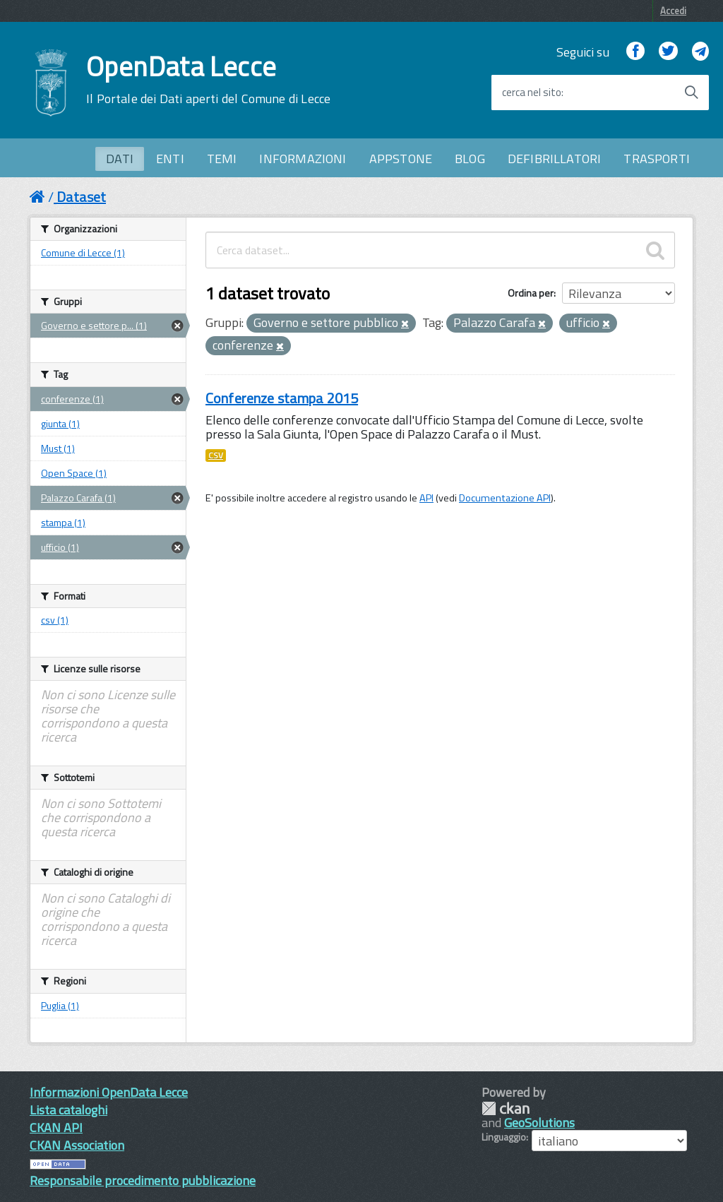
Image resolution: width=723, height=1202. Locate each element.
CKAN (506, 1108)
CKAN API (56, 1127)
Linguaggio (504, 1137)
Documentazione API (505, 498)
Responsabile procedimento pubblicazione (143, 1180)
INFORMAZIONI (302, 158)
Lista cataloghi (68, 1109)
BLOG (470, 158)
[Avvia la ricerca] (691, 92)
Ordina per (531, 292)
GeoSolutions (539, 1122)
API (426, 498)
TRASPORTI (656, 158)
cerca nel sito (531, 92)
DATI (119, 158)
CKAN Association (77, 1145)
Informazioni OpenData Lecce (109, 1092)
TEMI (222, 158)
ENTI (170, 158)
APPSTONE (400, 158)
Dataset (81, 197)
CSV (215, 455)
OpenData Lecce (208, 80)
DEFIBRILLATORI (555, 158)
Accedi (673, 11)
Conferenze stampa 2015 (281, 398)
